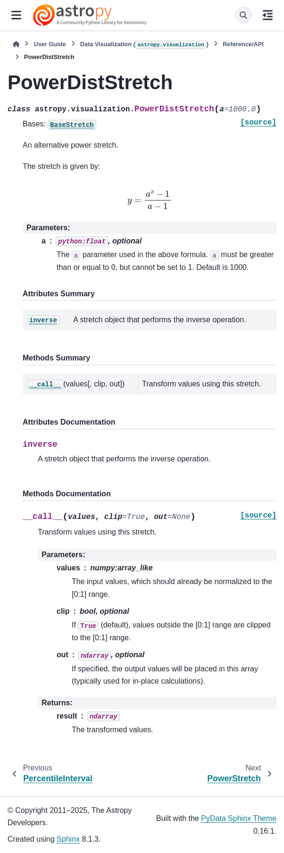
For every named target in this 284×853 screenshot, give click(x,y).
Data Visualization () (144, 45)
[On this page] (267, 15)
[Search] (243, 15)
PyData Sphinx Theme (238, 818)
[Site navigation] (16, 15)
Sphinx (68, 839)
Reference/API (243, 44)
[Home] (16, 44)
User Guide (49, 44)
